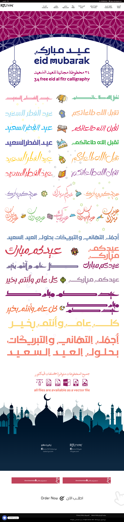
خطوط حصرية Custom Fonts (108, 6)
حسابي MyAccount (66, 6)
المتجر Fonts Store (81, 6)
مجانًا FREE (73, 6)
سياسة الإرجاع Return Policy (98, 515)
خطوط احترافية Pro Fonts (94, 6)
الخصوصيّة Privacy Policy (82, 515)
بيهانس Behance (56, 6)
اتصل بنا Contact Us (45, 6)
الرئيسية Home (119, 6)
